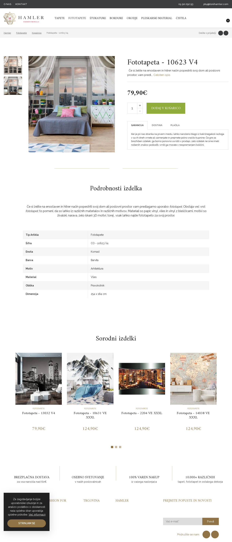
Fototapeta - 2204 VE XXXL (141, 413)
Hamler (7, 33)
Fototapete (77, 18)
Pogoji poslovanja (127, 515)
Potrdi (210, 521)
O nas (7, 4)
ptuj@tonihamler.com (215, 4)
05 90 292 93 (185, 4)
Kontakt (21, 4)
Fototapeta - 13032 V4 (38, 413)
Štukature (98, 18)
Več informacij (37, 514)
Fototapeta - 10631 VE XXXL (90, 415)
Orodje (132, 18)
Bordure (116, 18)
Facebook (220, 33)
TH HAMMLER (24, 18)
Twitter (226, 33)
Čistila (181, 18)
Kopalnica (36, 33)
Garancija (137, 125)
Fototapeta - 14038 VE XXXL (193, 415)
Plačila (175, 125)
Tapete (60, 18)
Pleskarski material (156, 18)
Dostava (157, 125)
